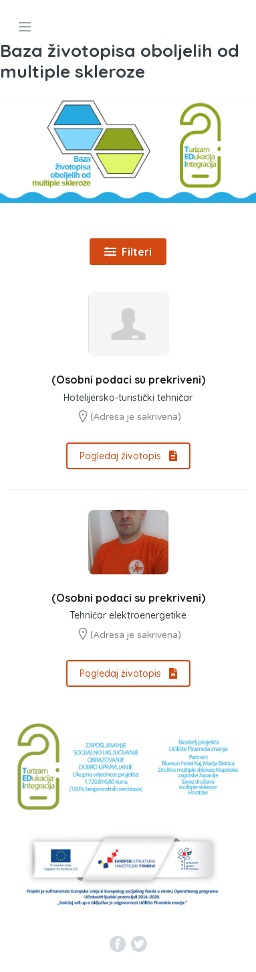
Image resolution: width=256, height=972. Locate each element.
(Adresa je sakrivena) (135, 416)
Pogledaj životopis (128, 456)
